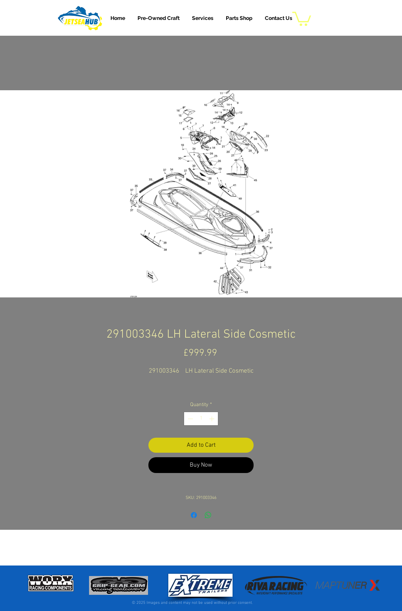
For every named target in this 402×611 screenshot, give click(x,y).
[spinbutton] (201, 418)
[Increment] (212, 418)
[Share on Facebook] (193, 515)
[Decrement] (189, 418)
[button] (202, 18)
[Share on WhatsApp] (208, 515)
